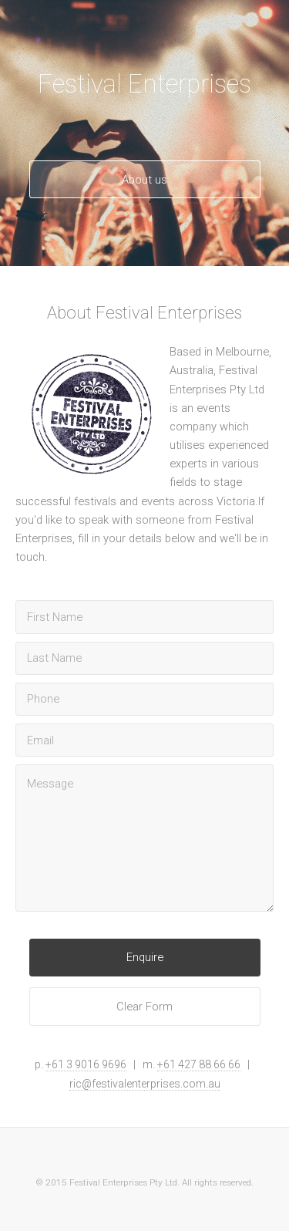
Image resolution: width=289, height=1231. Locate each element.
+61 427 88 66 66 (198, 1064)
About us (144, 180)
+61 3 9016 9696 (85, 1064)
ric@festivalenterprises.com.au (144, 1084)
